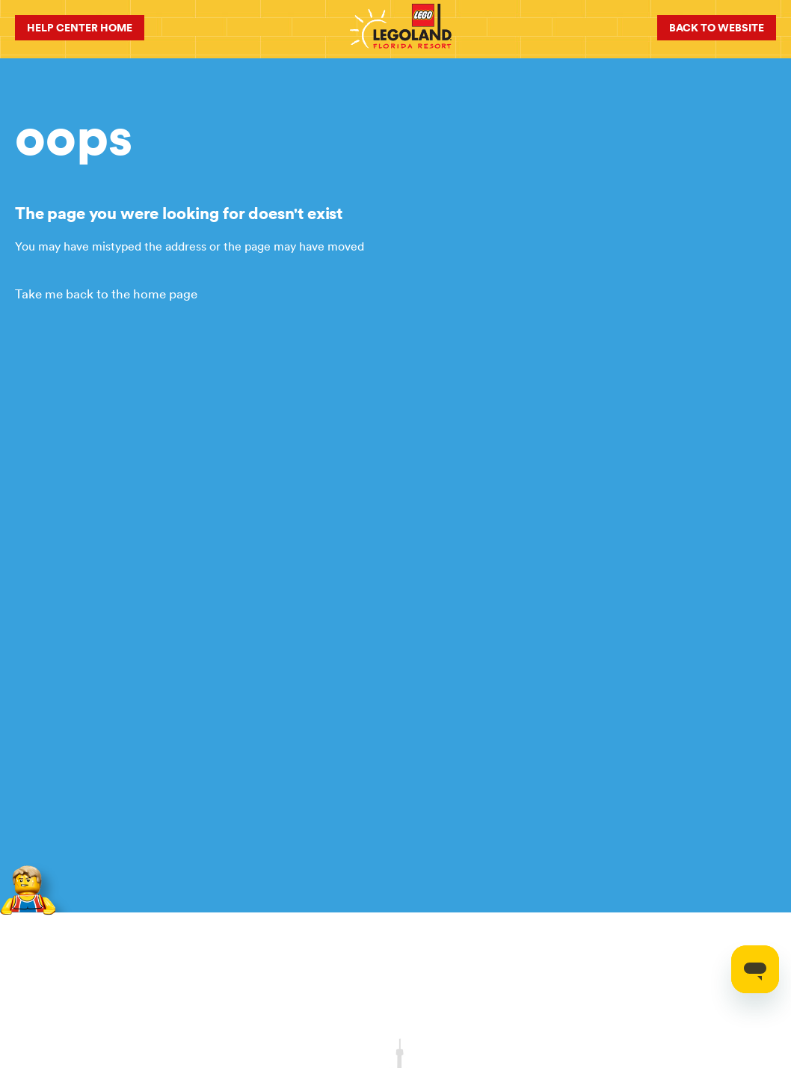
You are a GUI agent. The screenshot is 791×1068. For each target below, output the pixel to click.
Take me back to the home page (106, 294)
